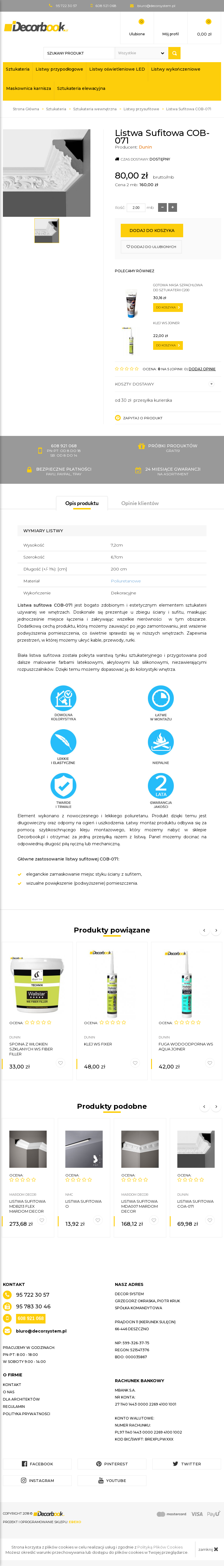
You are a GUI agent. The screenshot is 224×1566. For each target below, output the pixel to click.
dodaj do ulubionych (151, 247)
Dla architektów (21, 1399)
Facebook (37, 1464)
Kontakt (12, 1384)
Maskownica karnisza (28, 88)
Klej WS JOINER (166, 323)
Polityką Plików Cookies (160, 1547)
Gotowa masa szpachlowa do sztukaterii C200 (178, 287)
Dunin (145, 147)
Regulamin (14, 1406)
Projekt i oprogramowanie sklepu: (42, 1522)
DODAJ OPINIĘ (202, 369)
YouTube (112, 1480)
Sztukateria (17, 69)
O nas (8, 1392)
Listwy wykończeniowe (175, 69)
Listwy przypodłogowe (59, 69)
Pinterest (112, 1464)
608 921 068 (31, 1318)
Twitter (187, 1464)
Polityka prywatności (26, 1414)
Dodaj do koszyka (152, 230)
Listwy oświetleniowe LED (117, 69)
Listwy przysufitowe (141, 109)
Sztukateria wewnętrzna (95, 109)
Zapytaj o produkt (138, 418)
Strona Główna (26, 109)
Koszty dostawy (164, 384)
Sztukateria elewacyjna (81, 88)
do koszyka (168, 307)
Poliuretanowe (126, 581)
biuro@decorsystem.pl (156, 6)
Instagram (37, 1480)
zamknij (208, 1549)
